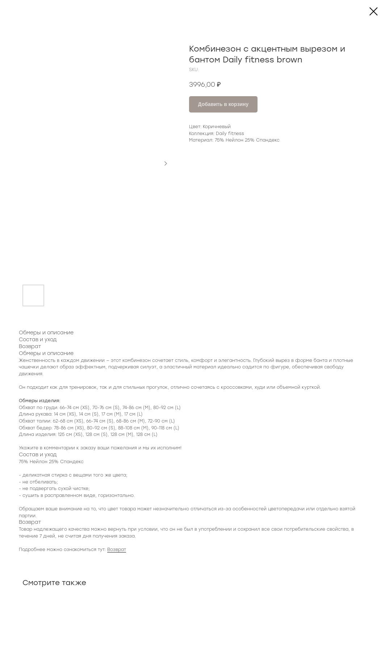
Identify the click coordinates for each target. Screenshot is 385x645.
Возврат (116, 549)
